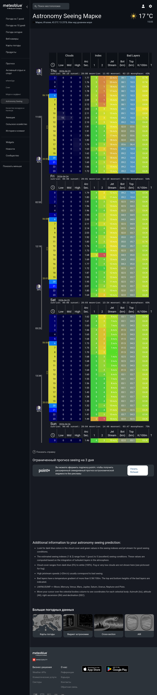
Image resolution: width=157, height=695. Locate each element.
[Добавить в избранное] (105, 16)
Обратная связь (69, 687)
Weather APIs (39, 672)
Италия (47, 22)
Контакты (66, 682)
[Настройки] (150, 6)
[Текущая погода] (141, 18)
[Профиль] (143, 6)
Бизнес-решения (42, 667)
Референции (67, 672)
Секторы (37, 682)
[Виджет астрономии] (78, 625)
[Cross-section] (108, 625)
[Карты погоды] (47, 625)
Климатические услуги (44, 677)
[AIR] (139, 625)
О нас (64, 667)
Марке (39, 22)
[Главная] (12, 6)
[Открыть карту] (65, 6)
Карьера (65, 677)
